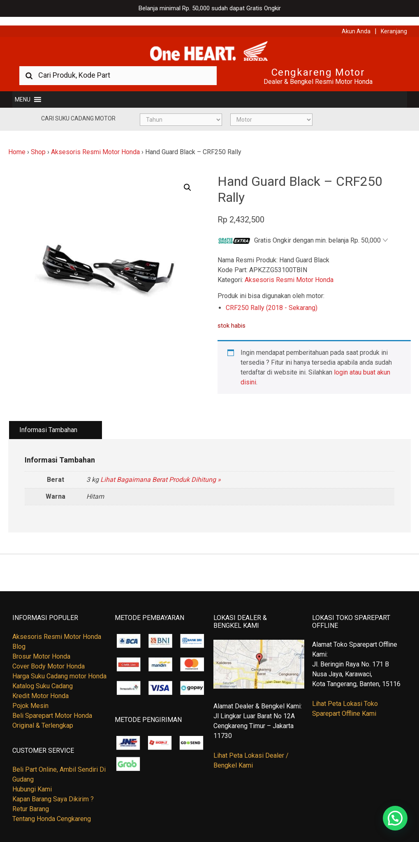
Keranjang (394, 22)
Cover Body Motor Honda (48, 658)
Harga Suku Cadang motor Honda (59, 668)
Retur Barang (30, 801)
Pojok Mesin (30, 697)
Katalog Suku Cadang (42, 678)
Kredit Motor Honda (40, 688)
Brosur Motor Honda (41, 648)
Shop (38, 144)
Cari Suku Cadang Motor (78, 110)
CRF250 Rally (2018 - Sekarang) (271, 299)
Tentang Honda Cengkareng (51, 810)
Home (16, 144)
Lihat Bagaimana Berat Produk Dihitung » (160, 471)
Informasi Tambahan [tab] (48, 422)
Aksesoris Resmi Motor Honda (95, 144)
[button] (22, 91)
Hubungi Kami (32, 781)
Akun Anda (356, 22)
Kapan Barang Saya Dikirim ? (53, 791)
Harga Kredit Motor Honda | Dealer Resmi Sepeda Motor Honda (209, 43)
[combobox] (118, 66)
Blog (18, 638)
